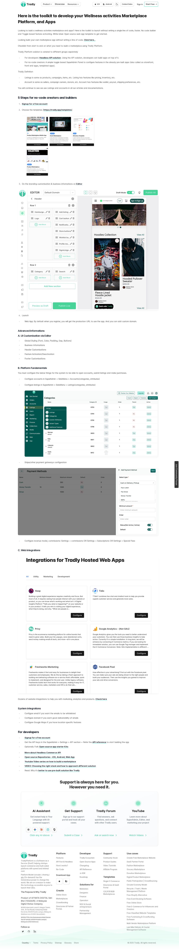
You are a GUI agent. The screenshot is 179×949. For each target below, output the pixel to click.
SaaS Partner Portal (135, 862)
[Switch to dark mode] (117, 4)
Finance (83, 896)
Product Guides (109, 862)
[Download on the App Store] (97, 4)
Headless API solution (50, 58)
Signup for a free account (34, 104)
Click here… (89, 40)
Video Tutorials (109, 865)
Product (47, 4)
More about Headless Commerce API (43, 752)
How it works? (62, 865)
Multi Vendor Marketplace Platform (141, 923)
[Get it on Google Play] (107, 4)
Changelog (84, 865)
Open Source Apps (87, 862)
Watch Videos (138, 835)
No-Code (60, 869)
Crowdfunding (62, 902)
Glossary (68, 943)
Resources (73, 4)
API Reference (86, 869)
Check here (101, 699)
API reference (99, 742)
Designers (84, 893)
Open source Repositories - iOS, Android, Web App (50, 757)
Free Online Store (134, 903)
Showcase (60, 4)
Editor (79, 184)
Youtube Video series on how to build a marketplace (50, 761)
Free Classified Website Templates (141, 913)
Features (60, 858)
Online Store (61, 895)
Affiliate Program (110, 869)
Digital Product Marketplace (138, 877)
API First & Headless (64, 862)
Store (76, 943)
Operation (84, 900)
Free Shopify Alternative (137, 895)
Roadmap (84, 877)
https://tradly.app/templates (58, 110)
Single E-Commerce (111, 881)
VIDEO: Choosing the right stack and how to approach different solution (60, 766)
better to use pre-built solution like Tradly (59, 770)
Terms (35, 943)
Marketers (84, 889)
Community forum (110, 858)
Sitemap (58, 943)
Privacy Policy (46, 943)
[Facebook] (35, 931)
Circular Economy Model (137, 885)
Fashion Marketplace (135, 865)
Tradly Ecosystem (87, 858)
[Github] (29, 931)
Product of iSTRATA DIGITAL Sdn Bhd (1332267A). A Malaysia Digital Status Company (36, 901)
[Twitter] (23, 931)
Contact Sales (127, 4)
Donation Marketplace (136, 873)
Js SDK (82, 873)
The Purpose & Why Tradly (33, 892)
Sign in (140, 4)
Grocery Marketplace (136, 869)
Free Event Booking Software (139, 899)
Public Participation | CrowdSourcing (142, 881)
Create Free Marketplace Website (141, 858)
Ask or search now (105, 835)
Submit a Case (73, 835)
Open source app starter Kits (53, 746)
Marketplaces (62, 899)
